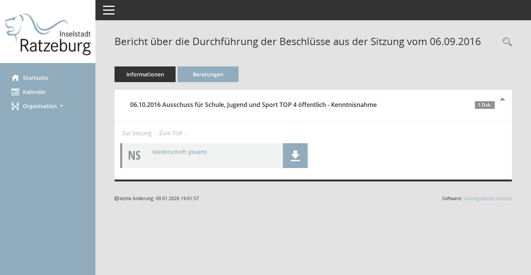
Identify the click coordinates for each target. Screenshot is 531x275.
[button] (47, 106)
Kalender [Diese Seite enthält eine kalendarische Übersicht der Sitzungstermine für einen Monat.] (28, 91)
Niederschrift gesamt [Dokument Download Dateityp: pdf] (179, 151)
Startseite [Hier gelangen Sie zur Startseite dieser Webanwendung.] (29, 77)
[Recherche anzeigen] (505, 42)
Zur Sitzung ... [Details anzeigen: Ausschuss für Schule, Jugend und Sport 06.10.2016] (140, 133)
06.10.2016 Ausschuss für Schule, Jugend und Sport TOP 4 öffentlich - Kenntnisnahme (312, 104)
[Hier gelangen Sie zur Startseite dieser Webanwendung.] (47, 34)
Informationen (145, 74)
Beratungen (208, 74)
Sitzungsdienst (487, 198)
